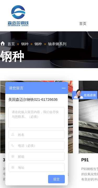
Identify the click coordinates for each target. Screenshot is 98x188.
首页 (11, 44)
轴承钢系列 (57, 44)
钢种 (24, 44)
